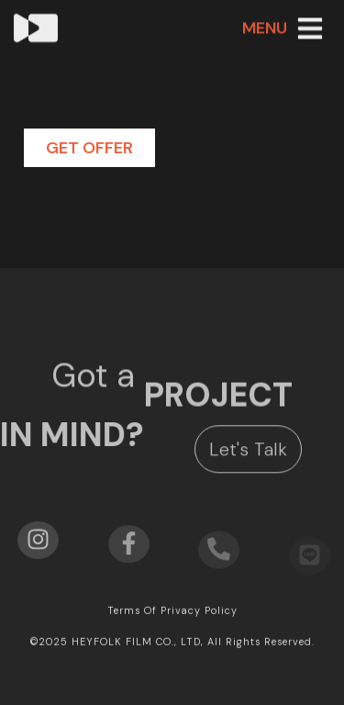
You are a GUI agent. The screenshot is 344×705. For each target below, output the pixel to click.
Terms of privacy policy (172, 611)
